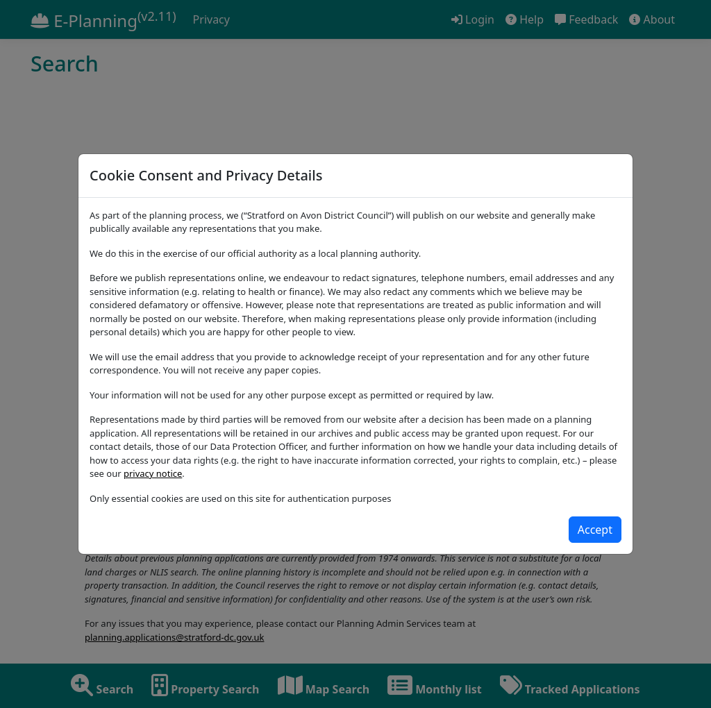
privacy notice (153, 473)
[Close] (595, 529)
